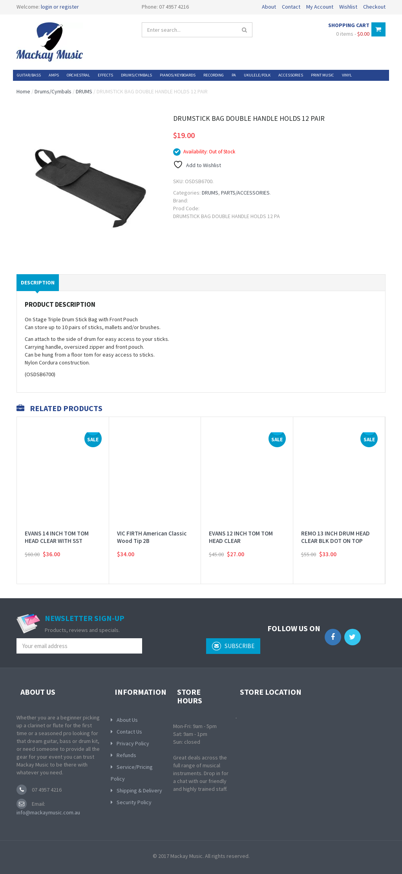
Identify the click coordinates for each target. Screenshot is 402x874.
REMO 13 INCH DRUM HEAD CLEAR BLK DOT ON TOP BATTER (335, 541)
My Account (319, 6)
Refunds (126, 755)
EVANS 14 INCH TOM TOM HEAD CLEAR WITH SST (57, 537)
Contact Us (129, 731)
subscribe (233, 646)
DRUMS (84, 91)
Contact (291, 6)
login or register (60, 6)
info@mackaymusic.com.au (48, 812)
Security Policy (134, 802)
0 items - (352, 33)
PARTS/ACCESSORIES (245, 192)
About (269, 6)
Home (23, 91)
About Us (127, 719)
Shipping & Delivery (139, 790)
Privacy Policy (133, 743)
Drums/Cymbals (53, 91)
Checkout (374, 6)
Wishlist (348, 6)
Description (38, 282)
